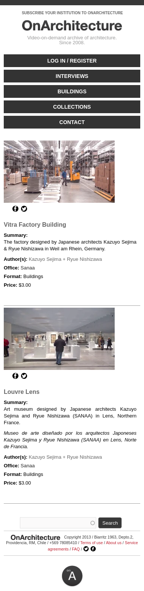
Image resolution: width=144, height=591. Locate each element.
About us (113, 542)
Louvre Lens (21, 392)
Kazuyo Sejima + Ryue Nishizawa (65, 259)
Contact (72, 122)
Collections (72, 107)
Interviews (72, 76)
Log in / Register (72, 61)
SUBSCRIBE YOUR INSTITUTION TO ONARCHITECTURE (72, 13)
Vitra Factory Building (35, 224)
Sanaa (28, 268)
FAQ (76, 549)
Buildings (72, 91)
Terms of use (91, 542)
